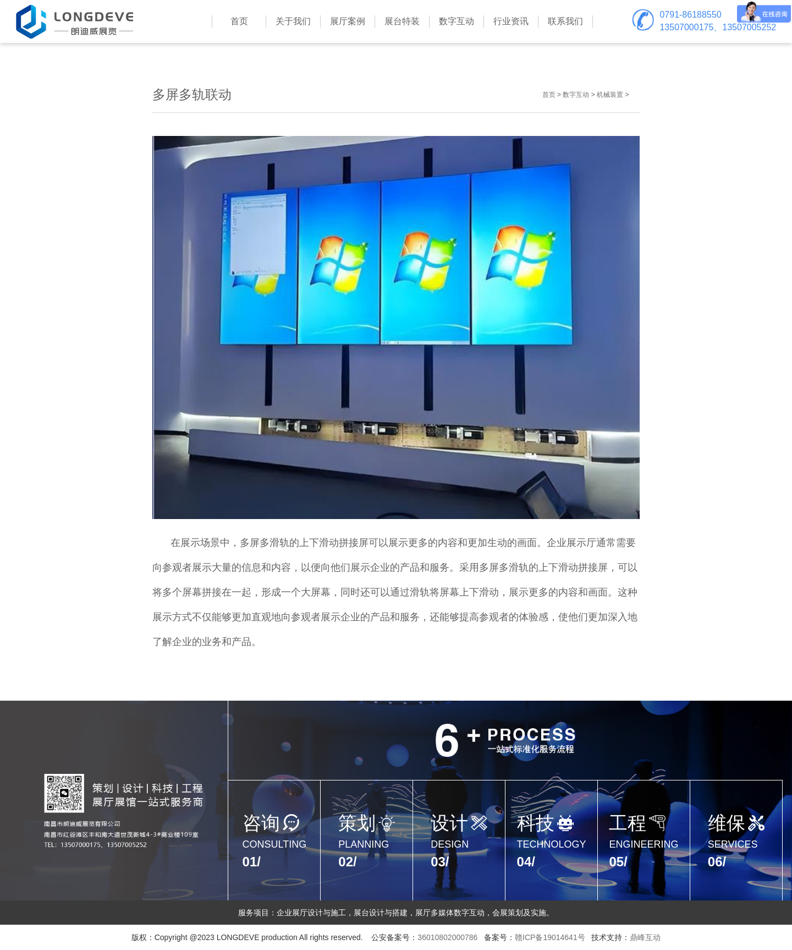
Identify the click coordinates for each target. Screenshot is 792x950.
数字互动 (576, 95)
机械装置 (610, 95)
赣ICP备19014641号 (550, 937)
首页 (549, 95)
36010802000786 (447, 937)
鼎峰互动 (645, 937)
